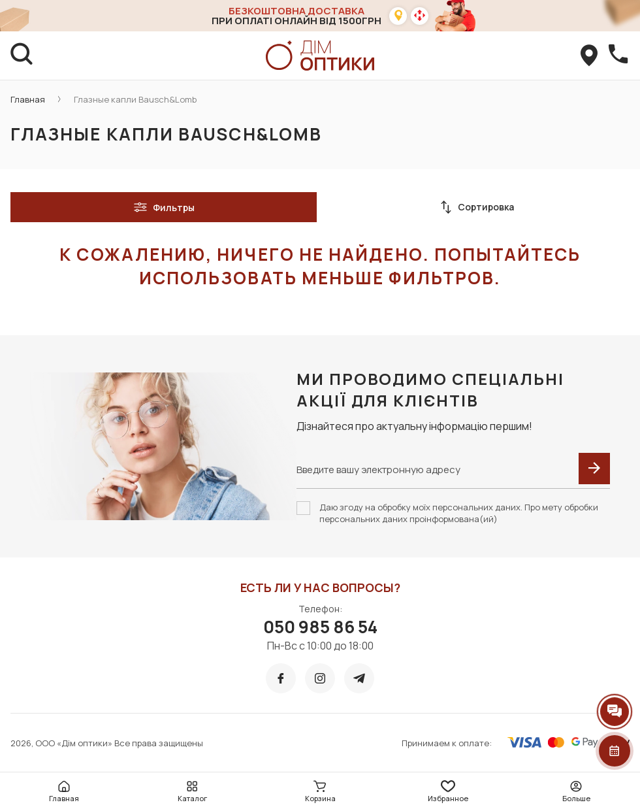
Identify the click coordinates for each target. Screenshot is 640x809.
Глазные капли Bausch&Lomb (135, 99)
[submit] (594, 468)
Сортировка (477, 207)
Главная (27, 99)
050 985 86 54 (320, 626)
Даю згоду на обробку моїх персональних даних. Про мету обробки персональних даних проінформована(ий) (458, 513)
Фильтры (164, 207)
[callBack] (618, 55)
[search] (21, 55)
